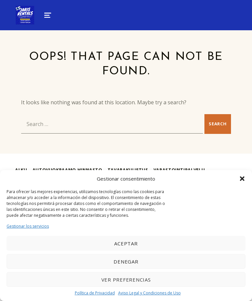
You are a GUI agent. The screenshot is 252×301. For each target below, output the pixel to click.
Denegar (126, 261)
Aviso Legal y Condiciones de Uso (149, 293)
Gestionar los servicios (28, 226)
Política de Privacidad (95, 293)
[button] (242, 178)
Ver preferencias (126, 279)
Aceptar (125, 243)
